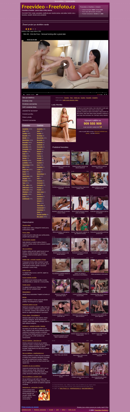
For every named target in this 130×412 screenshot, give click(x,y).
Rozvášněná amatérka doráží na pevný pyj (61, 274)
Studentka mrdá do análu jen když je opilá (99, 167)
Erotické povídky (70, 1)
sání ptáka (64, 13)
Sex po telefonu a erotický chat (32, 376)
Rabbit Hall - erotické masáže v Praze (34, 259)
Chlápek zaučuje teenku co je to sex (80, 377)
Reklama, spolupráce (40, 409)
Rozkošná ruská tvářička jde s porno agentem (99, 315)
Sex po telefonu (59, 1)
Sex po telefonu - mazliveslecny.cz (33, 353)
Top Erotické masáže (28, 239)
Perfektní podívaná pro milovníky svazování (61, 187)
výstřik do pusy (47, 13)
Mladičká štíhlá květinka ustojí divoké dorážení (61, 253)
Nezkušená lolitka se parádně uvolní (99, 253)
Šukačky (66, 97)
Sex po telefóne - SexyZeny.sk (31, 340)
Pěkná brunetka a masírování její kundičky (61, 167)
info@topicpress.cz (75, 388)
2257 (57, 409)
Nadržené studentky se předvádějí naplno (61, 295)
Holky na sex (26, 270)
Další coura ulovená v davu (70, 100)
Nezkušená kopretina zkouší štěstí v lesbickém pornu (61, 336)
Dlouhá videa (26, 225)
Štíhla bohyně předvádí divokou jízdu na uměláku (80, 212)
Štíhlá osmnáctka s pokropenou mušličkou (61, 232)
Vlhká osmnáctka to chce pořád (99, 274)
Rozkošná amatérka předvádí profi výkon (80, 253)
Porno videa (26, 232)
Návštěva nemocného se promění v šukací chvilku (61, 212)
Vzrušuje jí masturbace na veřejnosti (99, 355)
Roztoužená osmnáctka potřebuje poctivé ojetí (99, 232)
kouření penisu (56, 13)
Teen (71, 97)
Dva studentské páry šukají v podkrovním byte (99, 377)
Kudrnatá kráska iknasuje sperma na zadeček (99, 212)
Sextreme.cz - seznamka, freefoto (32, 387)
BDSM (24, 297)
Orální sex (77, 97)
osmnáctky (39, 13)
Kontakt (51, 409)
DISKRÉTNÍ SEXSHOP (30, 111)
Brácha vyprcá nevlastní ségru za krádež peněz (80, 334)
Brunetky (88, 97)
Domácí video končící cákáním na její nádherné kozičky (80, 232)
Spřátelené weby (26, 409)
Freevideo (26, 125)
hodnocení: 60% (31, 29)
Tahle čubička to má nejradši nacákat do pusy (99, 187)
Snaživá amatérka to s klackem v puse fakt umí (61, 315)
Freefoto (40, 125)
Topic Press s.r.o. (64, 388)
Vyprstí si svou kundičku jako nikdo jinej (99, 334)
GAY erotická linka (29, 107)
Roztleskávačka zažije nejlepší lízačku (61, 376)
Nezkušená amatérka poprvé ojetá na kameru (80, 315)
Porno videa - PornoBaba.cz (31, 315)
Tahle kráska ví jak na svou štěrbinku (80, 356)
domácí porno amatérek (39, 15)
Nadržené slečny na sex (29, 304)
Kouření (83, 97)
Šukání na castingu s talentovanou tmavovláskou (80, 274)
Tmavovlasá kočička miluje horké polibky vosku (80, 187)
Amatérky (95, 97)
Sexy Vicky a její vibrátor (61, 355)
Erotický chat (27, 101)
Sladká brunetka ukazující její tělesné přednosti (80, 167)
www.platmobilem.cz (87, 388)
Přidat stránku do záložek (30, 407)
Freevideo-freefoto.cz (101, 410)
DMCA (63, 409)
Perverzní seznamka (29, 120)
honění (70, 13)
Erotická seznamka (29, 104)
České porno (26, 285)
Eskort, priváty (27, 117)
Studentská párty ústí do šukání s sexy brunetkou (99, 295)
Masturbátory (26, 292)
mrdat (33, 13)
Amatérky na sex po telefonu (31, 366)
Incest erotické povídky (29, 277)
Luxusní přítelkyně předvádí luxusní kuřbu (80, 295)
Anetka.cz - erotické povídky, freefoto (33, 326)
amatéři (30, 15)
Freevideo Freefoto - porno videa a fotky (48, 6)
